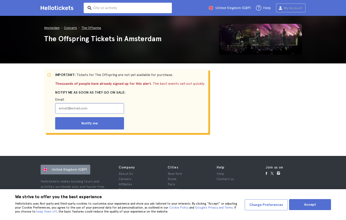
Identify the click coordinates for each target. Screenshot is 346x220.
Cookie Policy (178, 207)
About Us (126, 174)
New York (175, 174)
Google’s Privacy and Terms (214, 207)
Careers (125, 179)
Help (220, 174)
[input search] (131, 8)
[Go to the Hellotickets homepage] (58, 8)
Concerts (70, 28)
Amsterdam (52, 28)
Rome (172, 179)
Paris (171, 184)
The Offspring (91, 28)
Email (59, 99)
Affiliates (125, 184)
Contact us (225, 179)
